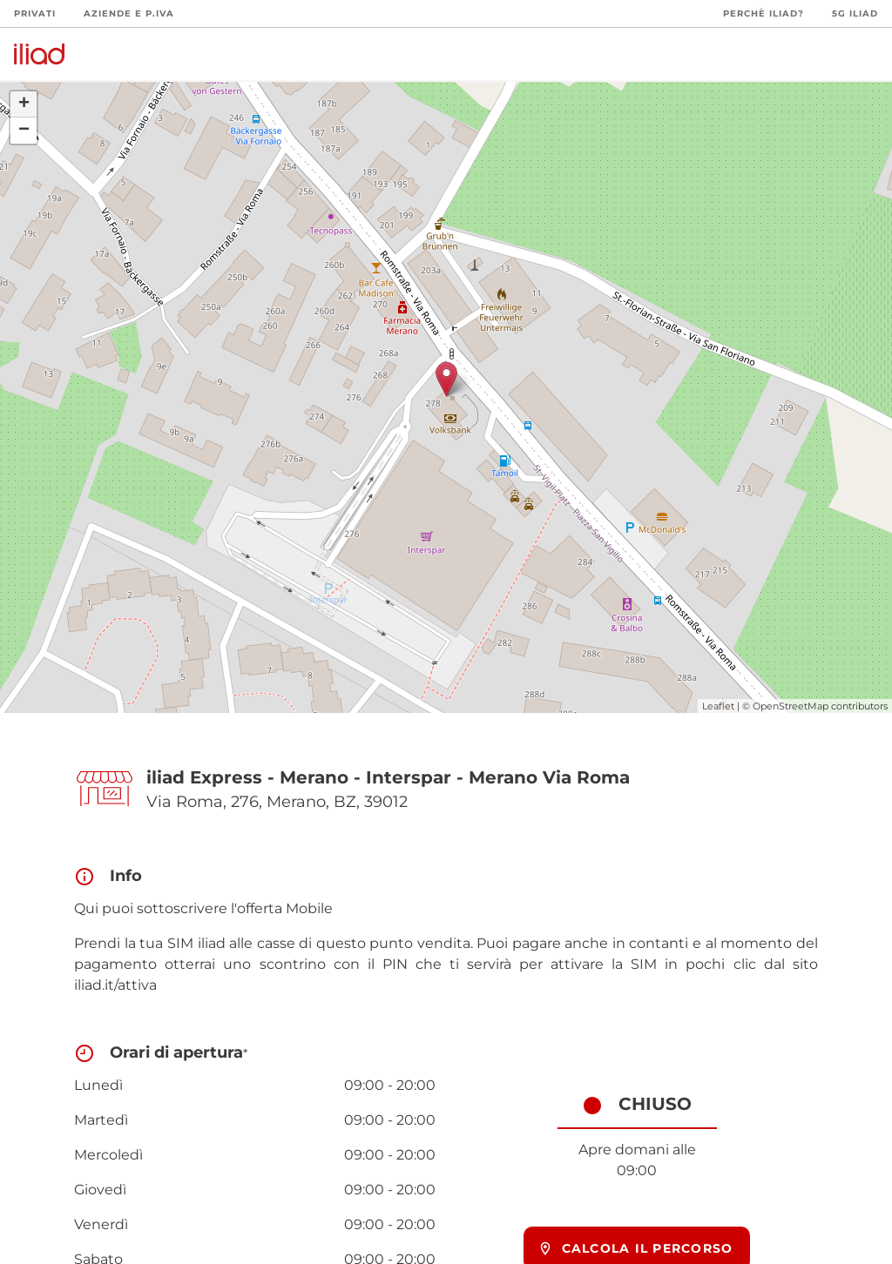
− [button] (24, 131)
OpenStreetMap (790, 706)
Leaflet (718, 706)
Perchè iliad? (763, 13)
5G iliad (855, 13)
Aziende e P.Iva (129, 13)
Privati (35, 13)
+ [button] (24, 104)
